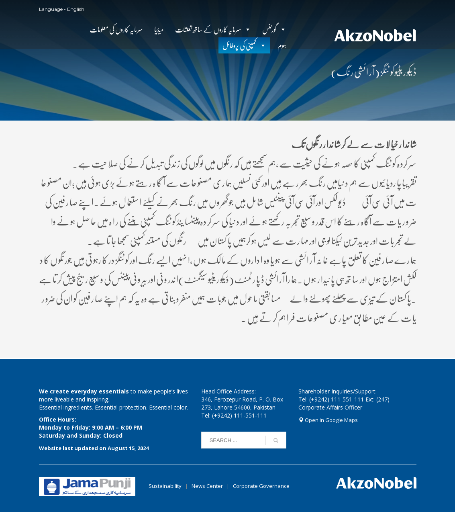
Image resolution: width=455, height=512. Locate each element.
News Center (208, 485)
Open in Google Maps (328, 420)
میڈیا (159, 29)
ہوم (281, 45)
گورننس (269, 29)
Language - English (61, 9)
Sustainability (165, 485)
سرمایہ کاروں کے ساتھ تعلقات (208, 29)
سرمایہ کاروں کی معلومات (116, 29)
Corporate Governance (261, 485)
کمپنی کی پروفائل (239, 45)
